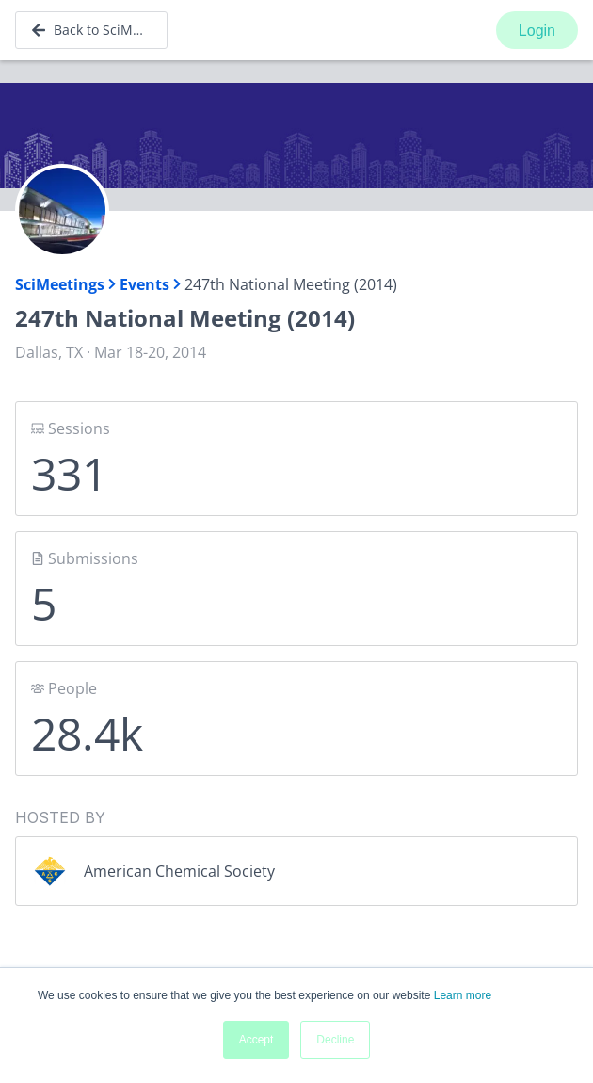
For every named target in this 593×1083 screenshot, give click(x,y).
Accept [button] (256, 1039)
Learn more (462, 995)
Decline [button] (335, 1039)
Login (537, 31)
